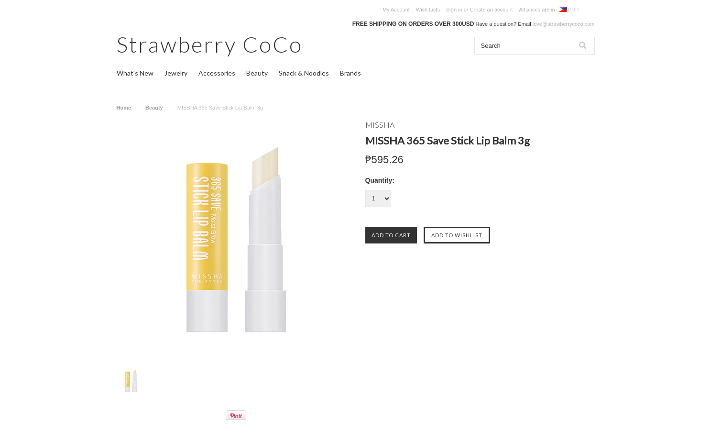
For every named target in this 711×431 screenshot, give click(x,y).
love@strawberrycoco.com (564, 24)
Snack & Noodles (304, 73)
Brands (350, 73)
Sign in (454, 9)
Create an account (491, 9)
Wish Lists (428, 9)
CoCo (210, 44)
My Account (396, 9)
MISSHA (379, 124)
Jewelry (175, 73)
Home (124, 108)
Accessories (216, 73)
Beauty (257, 73)
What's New (135, 73)
